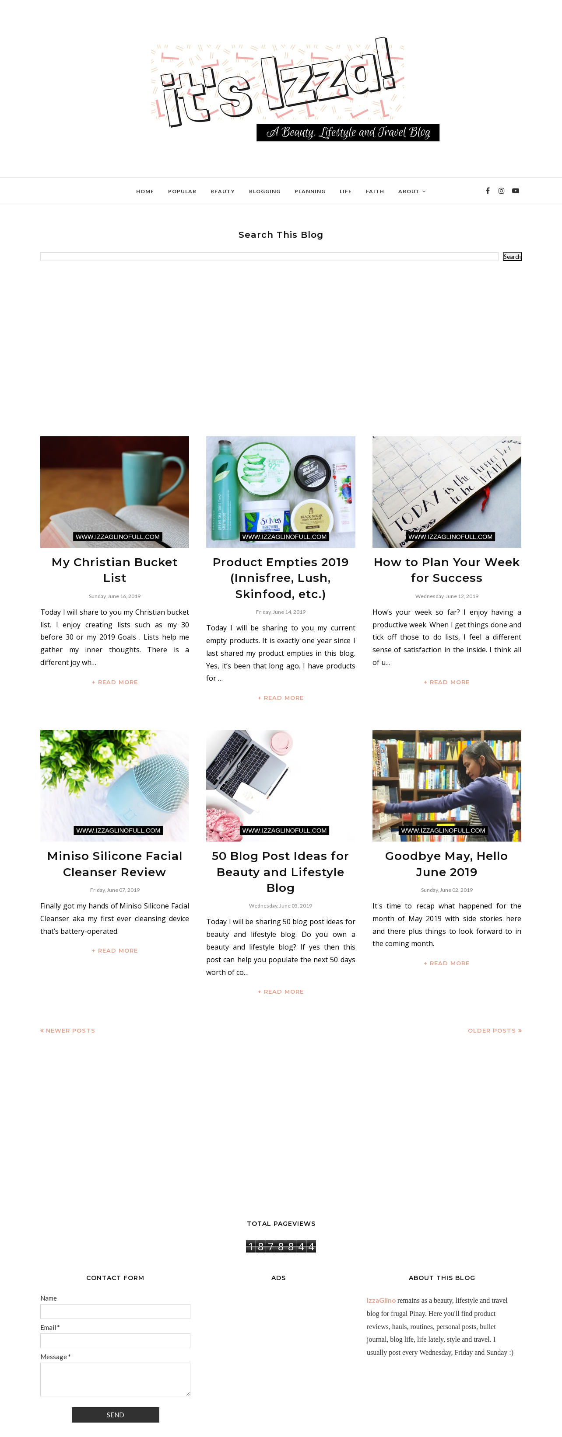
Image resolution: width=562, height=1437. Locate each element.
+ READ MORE (115, 662)
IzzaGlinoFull (79, 1426)
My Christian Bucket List (115, 560)
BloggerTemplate (147, 1426)
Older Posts (492, 996)
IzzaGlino (381, 1266)
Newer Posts (70, 996)
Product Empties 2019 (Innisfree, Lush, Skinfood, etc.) (281, 572)
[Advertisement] (281, 349)
